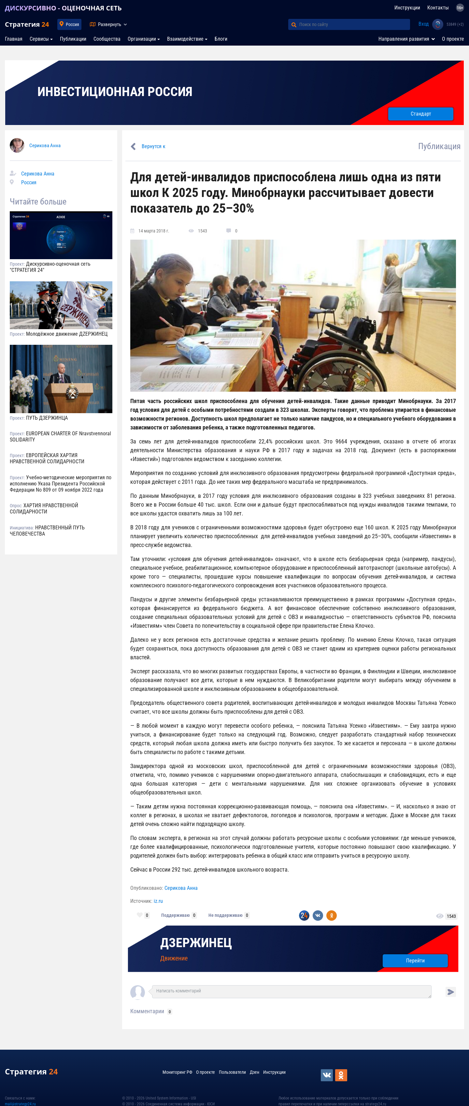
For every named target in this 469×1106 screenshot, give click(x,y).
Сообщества (107, 39)
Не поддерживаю (225, 915)
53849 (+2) (455, 24)
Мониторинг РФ (177, 1072)
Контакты (438, 8)
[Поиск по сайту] (354, 24)
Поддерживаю (175, 915)
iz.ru (158, 901)
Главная (13, 39)
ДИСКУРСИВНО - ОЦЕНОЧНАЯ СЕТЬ (63, 8)
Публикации (73, 39)
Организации (142, 39)
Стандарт (421, 114)
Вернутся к (153, 146)
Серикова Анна (45, 145)
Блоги (221, 39)
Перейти (415, 961)
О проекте (453, 39)
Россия (72, 24)
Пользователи (232, 1072)
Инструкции (407, 8)
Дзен (254, 1072)
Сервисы (39, 39)
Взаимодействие (185, 39)
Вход (424, 24)
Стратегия (27, 24)
